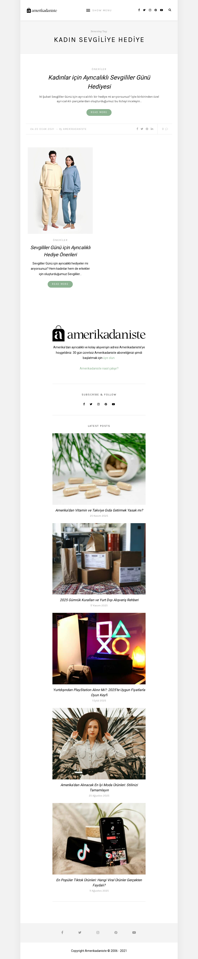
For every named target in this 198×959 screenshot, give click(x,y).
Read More (99, 112)
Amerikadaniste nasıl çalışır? (99, 368)
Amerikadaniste (75, 129)
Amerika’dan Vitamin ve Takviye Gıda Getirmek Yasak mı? (99, 510)
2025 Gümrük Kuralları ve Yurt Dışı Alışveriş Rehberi (99, 600)
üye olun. (109, 358)
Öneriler (99, 69)
